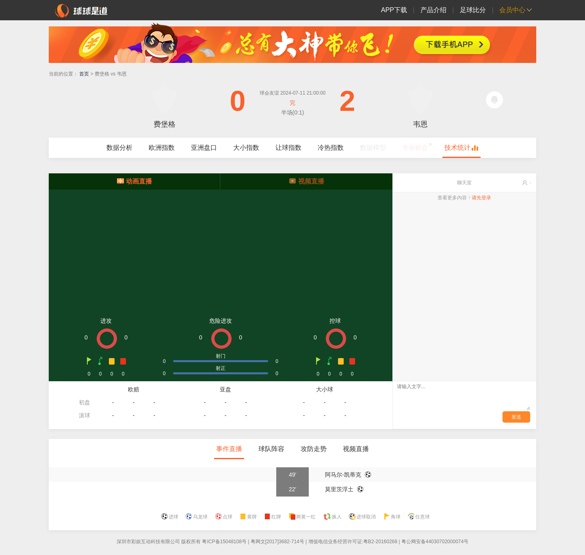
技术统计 (457, 147)
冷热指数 (331, 147)
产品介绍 (433, 9)
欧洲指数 (162, 147)
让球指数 (288, 147)
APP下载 (394, 9)
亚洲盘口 (204, 147)
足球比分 (473, 9)
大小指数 (246, 147)
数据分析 (119, 147)
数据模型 (373, 147)
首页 (84, 74)
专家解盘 (415, 147)
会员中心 (512, 9)
